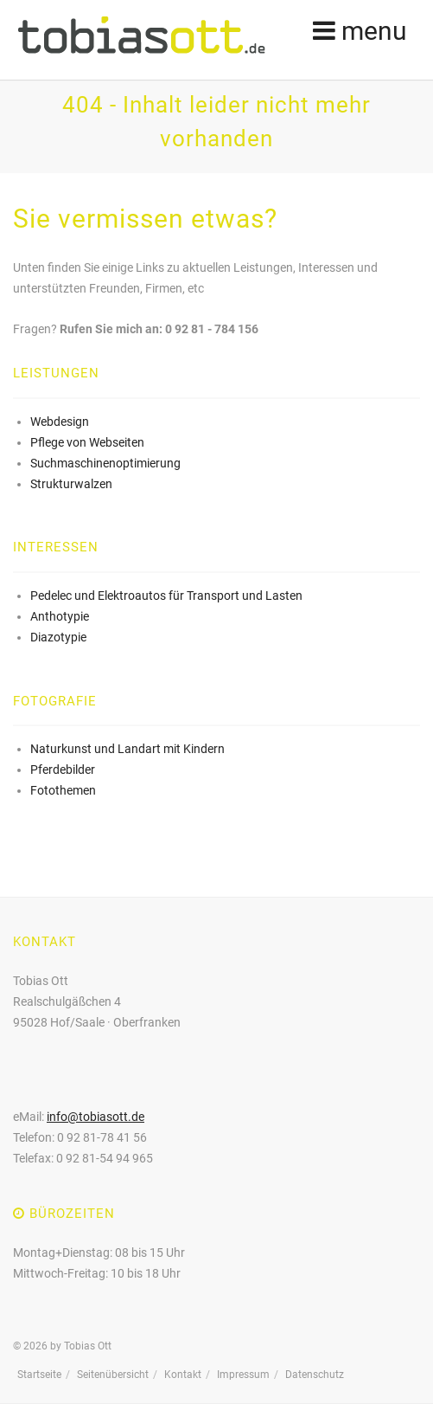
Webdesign (59, 421)
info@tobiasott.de (95, 1117)
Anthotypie (59, 616)
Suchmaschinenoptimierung (105, 463)
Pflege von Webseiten (87, 442)
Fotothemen (63, 790)
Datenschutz (314, 1375)
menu (360, 30)
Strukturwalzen (71, 484)
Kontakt (182, 1375)
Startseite (39, 1375)
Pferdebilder (62, 769)
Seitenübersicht (113, 1375)
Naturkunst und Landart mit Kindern (127, 749)
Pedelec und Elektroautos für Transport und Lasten (166, 595)
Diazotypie (58, 637)
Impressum (243, 1375)
